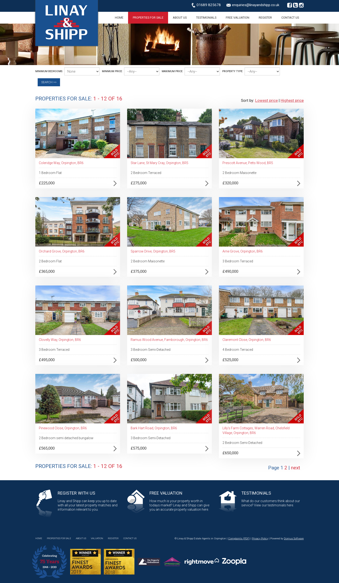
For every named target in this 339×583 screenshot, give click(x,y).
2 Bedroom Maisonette (239, 173)
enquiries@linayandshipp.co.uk (256, 5)
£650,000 (230, 453)
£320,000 (230, 183)
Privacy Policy (260, 538)
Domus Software (294, 538)
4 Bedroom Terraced (237, 349)
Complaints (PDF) (239, 538)
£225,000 (47, 183)
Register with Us (76, 493)
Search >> (48, 82)
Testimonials (206, 17)
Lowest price (266, 100)
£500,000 (138, 359)
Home (119, 17)
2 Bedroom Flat (50, 261)
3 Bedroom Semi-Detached (150, 349)
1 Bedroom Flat (50, 173)
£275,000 (138, 183)
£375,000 (138, 271)
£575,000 (138, 448)
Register (265, 17)
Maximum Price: (172, 71)
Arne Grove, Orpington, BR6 (242, 251)
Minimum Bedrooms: (49, 71)
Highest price (292, 100)
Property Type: (232, 71)
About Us (180, 17)
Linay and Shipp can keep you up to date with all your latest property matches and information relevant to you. (87, 505)
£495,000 (47, 359)
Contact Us (290, 17)
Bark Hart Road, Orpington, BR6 (154, 428)
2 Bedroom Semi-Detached (242, 443)
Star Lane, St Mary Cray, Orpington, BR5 (159, 163)
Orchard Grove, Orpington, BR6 (62, 251)
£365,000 (47, 271)
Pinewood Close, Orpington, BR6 (63, 428)
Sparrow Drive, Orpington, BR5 (153, 251)
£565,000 (47, 448)
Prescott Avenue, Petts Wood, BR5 (247, 163)
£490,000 (230, 271)
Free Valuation (237, 17)
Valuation (97, 538)
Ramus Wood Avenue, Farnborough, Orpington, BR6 (169, 340)
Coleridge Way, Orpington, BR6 (61, 163)
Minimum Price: (112, 71)
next (295, 468)
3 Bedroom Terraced (237, 261)
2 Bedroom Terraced (146, 173)
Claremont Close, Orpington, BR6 (246, 340)
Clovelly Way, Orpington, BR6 (60, 340)
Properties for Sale (148, 17)
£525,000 (230, 359)
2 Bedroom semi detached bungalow (66, 438)
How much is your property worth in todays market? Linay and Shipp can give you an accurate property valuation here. (179, 505)
